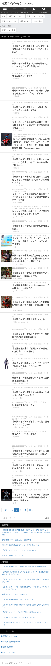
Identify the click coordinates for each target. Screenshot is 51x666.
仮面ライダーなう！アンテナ (18, 3)
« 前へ (5, 510)
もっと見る (37, 21)
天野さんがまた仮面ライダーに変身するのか (18, 617)
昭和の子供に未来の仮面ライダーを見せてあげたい (21, 545)
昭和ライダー (25, 21)
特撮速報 (16, 78)
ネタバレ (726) (9, 652)
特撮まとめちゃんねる (20, 322)
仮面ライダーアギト (21, 419)
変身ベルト (39, 208)
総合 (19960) (8, 647)
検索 (47, 518)
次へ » (31, 510)
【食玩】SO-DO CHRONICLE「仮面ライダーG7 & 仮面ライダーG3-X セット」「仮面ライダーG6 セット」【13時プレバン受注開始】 (26, 532)
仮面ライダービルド (9, 21)
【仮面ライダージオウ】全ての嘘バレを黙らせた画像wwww (24, 567)
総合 (3, 16)
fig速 (14, 150)
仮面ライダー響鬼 (8, 30)
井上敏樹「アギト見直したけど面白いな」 (17, 540)
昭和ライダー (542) (10, 636)
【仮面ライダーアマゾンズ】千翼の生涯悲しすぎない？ (22, 612)
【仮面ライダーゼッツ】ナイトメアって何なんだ (20, 550)
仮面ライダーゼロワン (35, 16)
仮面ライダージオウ (16, 16)
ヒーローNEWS (18, 55)
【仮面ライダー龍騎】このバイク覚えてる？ (18, 600)
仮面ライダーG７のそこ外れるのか (15, 594)
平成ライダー (28, 41)
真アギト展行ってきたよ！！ (12, 555)
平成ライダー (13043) (11, 642)
